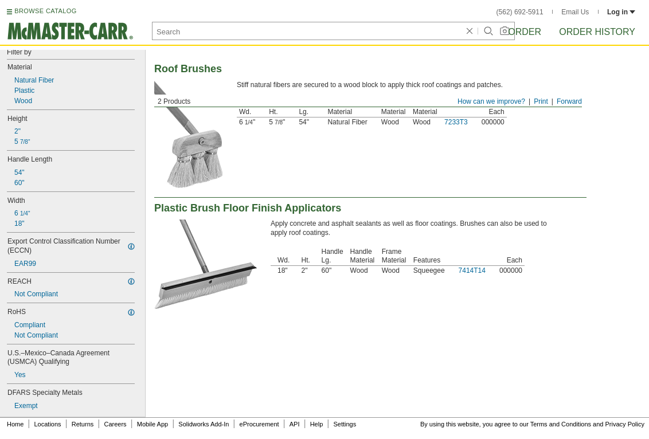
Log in (621, 12)
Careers (115, 424)
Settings (344, 424)
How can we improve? (491, 101)
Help (316, 424)
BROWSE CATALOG (45, 10)
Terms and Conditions (560, 424)
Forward (569, 101)
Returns (83, 424)
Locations (47, 424)
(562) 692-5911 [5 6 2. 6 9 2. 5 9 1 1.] (520, 12)
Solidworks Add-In (203, 424)
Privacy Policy (624, 424)
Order (524, 32)
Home (15, 424)
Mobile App (152, 424)
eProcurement (259, 424)
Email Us (575, 12)
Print (541, 101)
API (295, 424)
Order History (597, 32)
